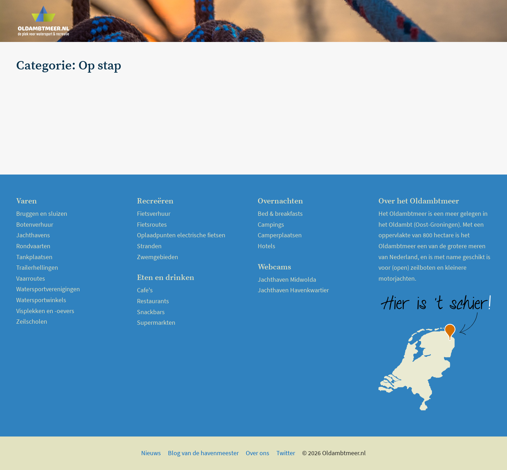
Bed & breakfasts (280, 213)
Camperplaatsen (280, 235)
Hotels (266, 246)
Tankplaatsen (34, 257)
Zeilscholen (31, 321)
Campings (271, 224)
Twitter (285, 453)
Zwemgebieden (157, 257)
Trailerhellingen (37, 267)
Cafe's (145, 290)
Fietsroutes (152, 224)
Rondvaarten (33, 246)
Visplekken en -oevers (45, 311)
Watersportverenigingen (48, 289)
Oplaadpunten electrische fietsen (181, 235)
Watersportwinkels (41, 300)
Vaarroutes (30, 278)
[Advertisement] (413, 108)
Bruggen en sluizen (41, 213)
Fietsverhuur (153, 213)
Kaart (480, 21)
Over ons (257, 453)
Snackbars (151, 312)
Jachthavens (33, 235)
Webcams (452, 21)
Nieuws (347, 21)
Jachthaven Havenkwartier (293, 290)
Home (322, 21)
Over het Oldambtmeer (398, 21)
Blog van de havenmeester (203, 453)
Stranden (149, 246)
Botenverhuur (34, 224)
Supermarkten (156, 322)
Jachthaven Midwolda (287, 279)
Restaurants (153, 301)
